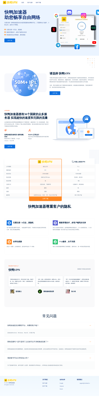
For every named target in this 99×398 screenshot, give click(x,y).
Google (61, 383)
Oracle (61, 389)
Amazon (62, 386)
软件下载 (44, 386)
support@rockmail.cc (85, 383)
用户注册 (44, 383)
